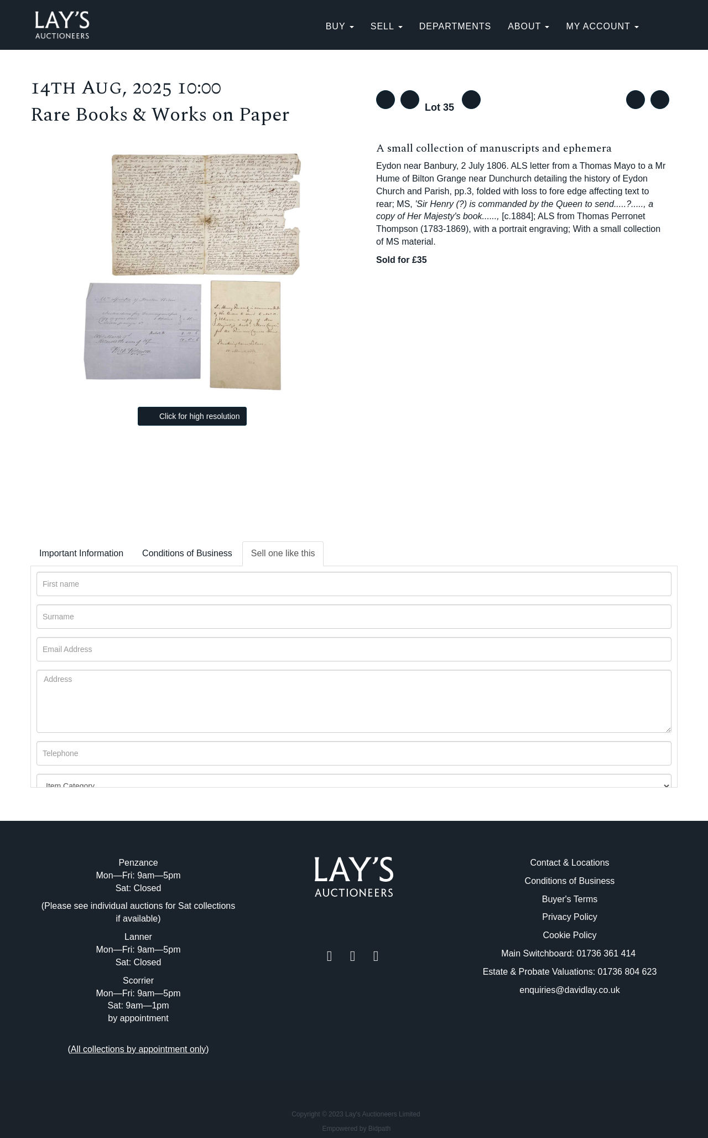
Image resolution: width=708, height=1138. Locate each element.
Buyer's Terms (570, 899)
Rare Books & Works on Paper (159, 115)
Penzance (138, 862)
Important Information (81, 553)
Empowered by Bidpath (356, 1128)
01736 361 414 (607, 953)
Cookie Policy (570, 935)
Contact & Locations (569, 862)
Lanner (138, 937)
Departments (455, 26)
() (138, 1049)
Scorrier (138, 980)
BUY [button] (340, 26)
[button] (662, 26)
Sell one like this (283, 553)
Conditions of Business (187, 553)
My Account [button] (602, 26)
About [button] (528, 26)
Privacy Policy (569, 917)
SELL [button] (387, 26)
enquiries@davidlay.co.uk (569, 990)
